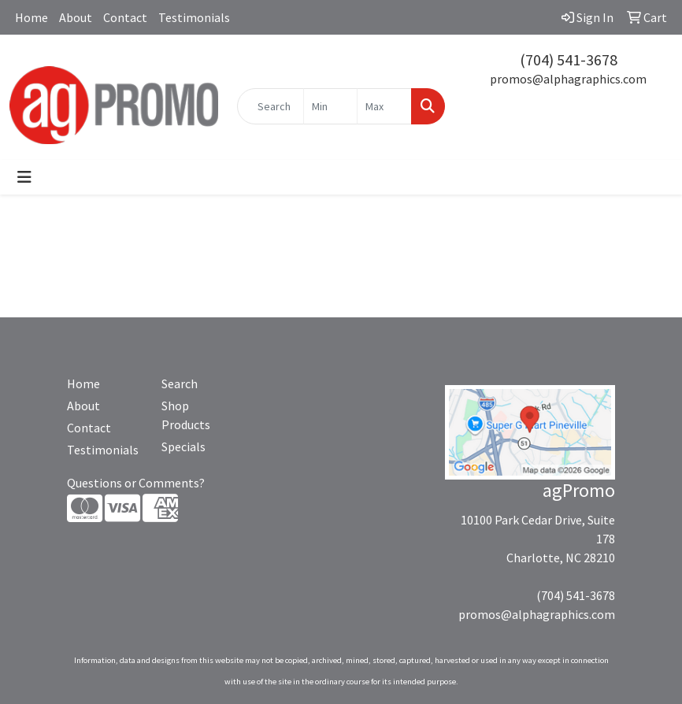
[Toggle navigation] (24, 177)
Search (179, 383)
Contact (125, 17)
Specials (183, 446)
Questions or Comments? (136, 483)
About (75, 17)
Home (31, 17)
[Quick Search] (270, 106)
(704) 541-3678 (568, 59)
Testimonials (194, 17)
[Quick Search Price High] (384, 106)
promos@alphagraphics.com (568, 79)
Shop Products (185, 415)
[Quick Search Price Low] (330, 106)
